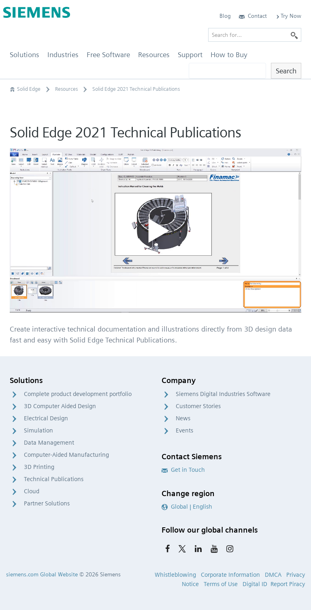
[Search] (294, 34)
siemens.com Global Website (42, 574)
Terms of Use (221, 584)
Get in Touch (183, 469)
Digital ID (255, 584)
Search (286, 70)
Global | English (187, 506)
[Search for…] (254, 35)
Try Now (288, 16)
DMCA (273, 574)
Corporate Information (230, 574)
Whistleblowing (175, 574)
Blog (225, 16)
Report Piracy (288, 584)
